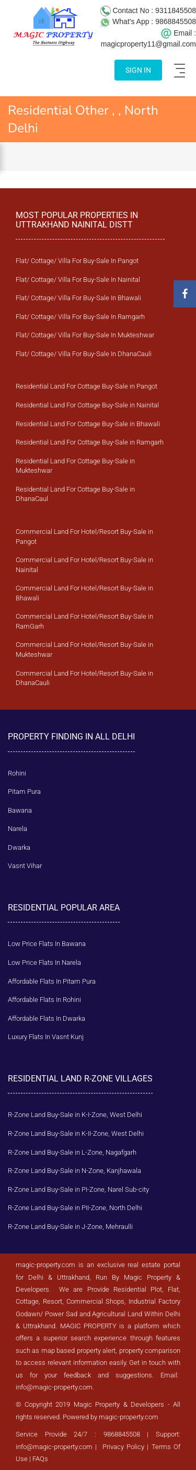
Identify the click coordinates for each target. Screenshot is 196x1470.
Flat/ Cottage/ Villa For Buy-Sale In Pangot (77, 261)
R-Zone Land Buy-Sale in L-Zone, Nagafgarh (72, 1152)
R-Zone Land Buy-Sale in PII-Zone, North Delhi (75, 1208)
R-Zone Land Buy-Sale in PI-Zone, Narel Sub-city (78, 1189)
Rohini (17, 773)
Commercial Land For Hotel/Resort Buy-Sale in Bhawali (84, 593)
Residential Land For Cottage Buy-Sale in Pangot (86, 386)
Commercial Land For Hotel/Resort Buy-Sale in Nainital (84, 565)
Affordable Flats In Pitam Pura (52, 981)
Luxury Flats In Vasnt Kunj (46, 1037)
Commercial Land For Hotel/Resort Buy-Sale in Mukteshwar (84, 649)
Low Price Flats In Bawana (47, 944)
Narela (17, 829)
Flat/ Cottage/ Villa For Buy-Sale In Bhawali (78, 298)
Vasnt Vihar (25, 866)
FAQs (40, 1459)
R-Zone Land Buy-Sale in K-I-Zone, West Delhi (75, 1115)
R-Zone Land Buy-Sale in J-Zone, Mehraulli (70, 1226)
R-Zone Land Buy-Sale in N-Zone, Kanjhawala (74, 1171)
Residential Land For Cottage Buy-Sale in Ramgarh (90, 442)
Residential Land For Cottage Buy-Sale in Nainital (87, 405)
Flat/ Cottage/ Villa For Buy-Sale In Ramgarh (80, 317)
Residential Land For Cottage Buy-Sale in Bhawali (88, 424)
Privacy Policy (123, 1447)
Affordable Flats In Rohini (44, 1000)
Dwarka (19, 847)
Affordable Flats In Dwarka (46, 1018)
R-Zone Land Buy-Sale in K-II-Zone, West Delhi (76, 1133)
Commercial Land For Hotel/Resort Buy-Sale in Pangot (84, 536)
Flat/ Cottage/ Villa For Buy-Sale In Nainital (78, 279)
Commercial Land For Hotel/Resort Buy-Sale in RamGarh (84, 621)
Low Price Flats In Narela (44, 962)
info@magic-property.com (54, 1387)
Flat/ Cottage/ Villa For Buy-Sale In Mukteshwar (85, 335)
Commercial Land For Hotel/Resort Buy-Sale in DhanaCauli (84, 678)
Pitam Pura (24, 791)
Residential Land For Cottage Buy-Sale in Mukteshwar (75, 466)
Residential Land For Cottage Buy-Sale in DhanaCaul (75, 494)
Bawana (20, 810)
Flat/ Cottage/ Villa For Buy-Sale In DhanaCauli (84, 354)
